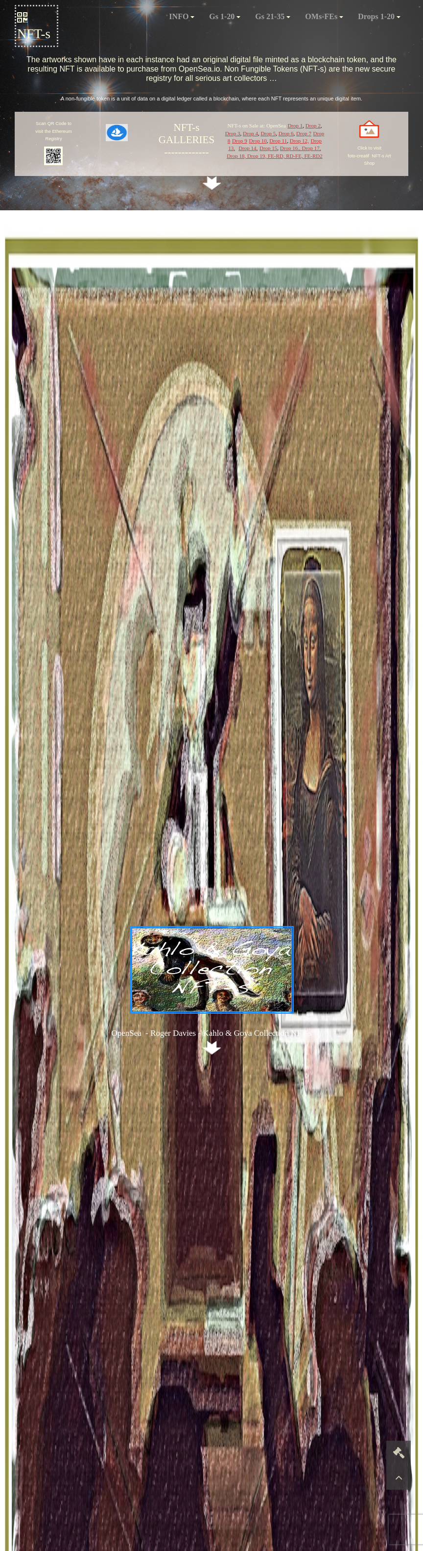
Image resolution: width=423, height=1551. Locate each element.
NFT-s (33, 26)
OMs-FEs (324, 16)
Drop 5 (268, 133)
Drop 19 (256, 156)
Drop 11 (278, 141)
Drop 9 (239, 141)
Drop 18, (237, 156)
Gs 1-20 (224, 16)
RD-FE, (295, 156)
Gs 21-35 (272, 16)
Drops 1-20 (379, 16)
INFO (181, 16)
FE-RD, (277, 156)
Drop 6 (286, 133)
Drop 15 (268, 148)
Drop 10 (257, 141)
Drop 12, (299, 141)
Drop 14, (248, 148)
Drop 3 (232, 133)
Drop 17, (311, 148)
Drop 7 (303, 133)
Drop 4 (250, 133)
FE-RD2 (313, 156)
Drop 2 (313, 125)
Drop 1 (295, 125)
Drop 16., (290, 148)
